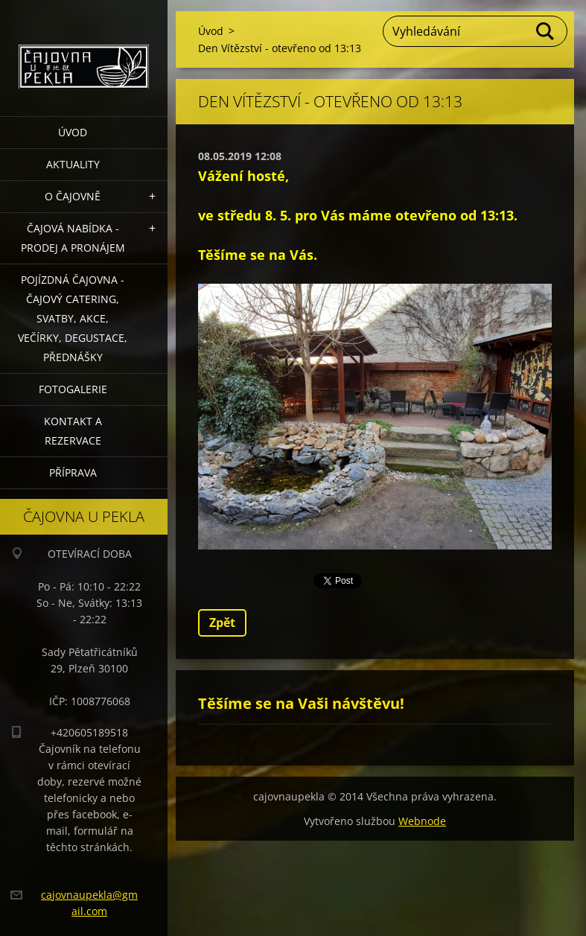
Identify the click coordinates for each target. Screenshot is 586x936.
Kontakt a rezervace (73, 431)
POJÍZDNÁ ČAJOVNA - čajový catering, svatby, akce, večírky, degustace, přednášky (72, 318)
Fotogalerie (73, 389)
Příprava (73, 472)
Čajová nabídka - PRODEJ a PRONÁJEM (73, 238)
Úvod (72, 132)
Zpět (222, 622)
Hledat (545, 31)
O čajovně (73, 196)
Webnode (422, 821)
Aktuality (73, 164)
